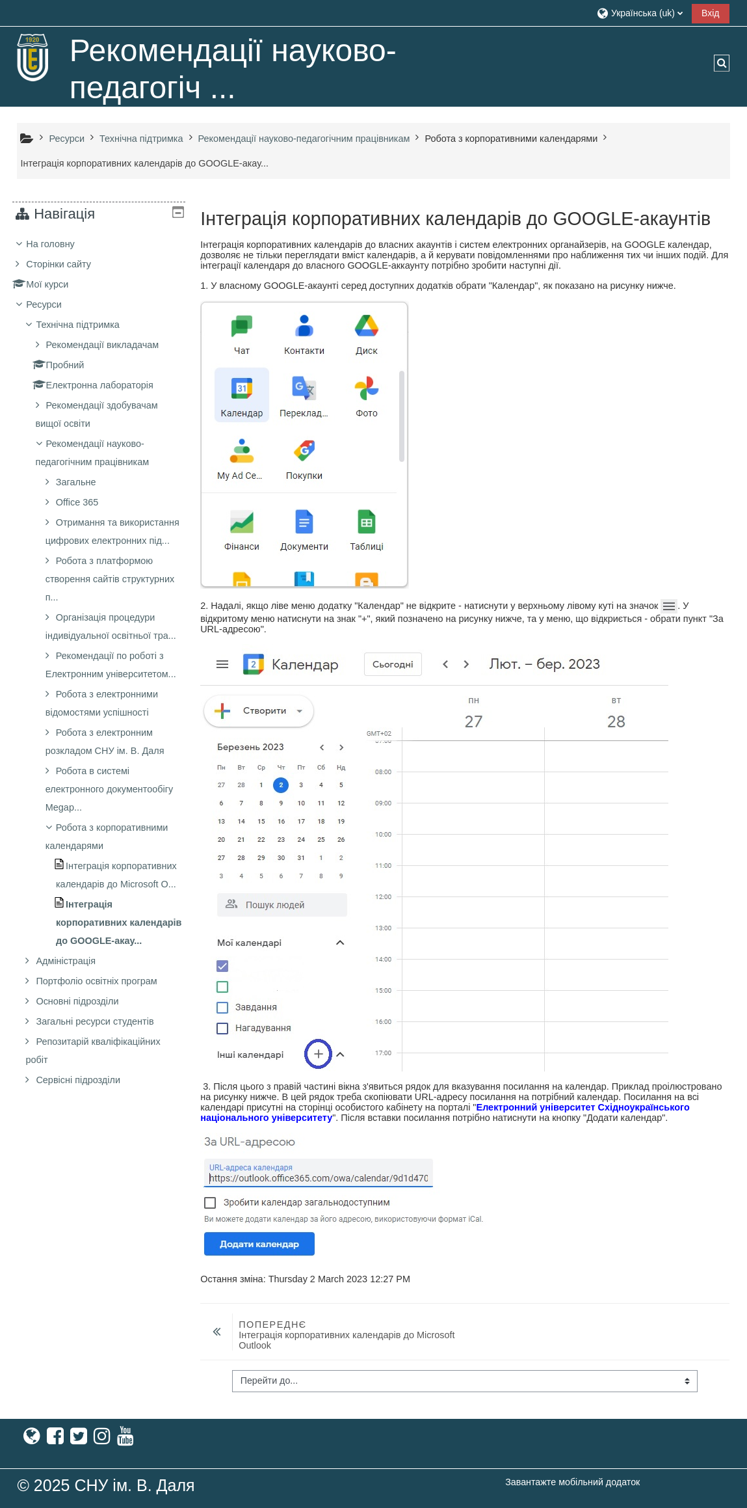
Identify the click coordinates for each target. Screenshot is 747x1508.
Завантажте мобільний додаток (572, 1482)
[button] (639, 13)
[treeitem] (98, 735)
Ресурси (54, 304)
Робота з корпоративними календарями (511, 138)
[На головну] (33, 57)
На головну (60, 244)
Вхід (710, 13)
